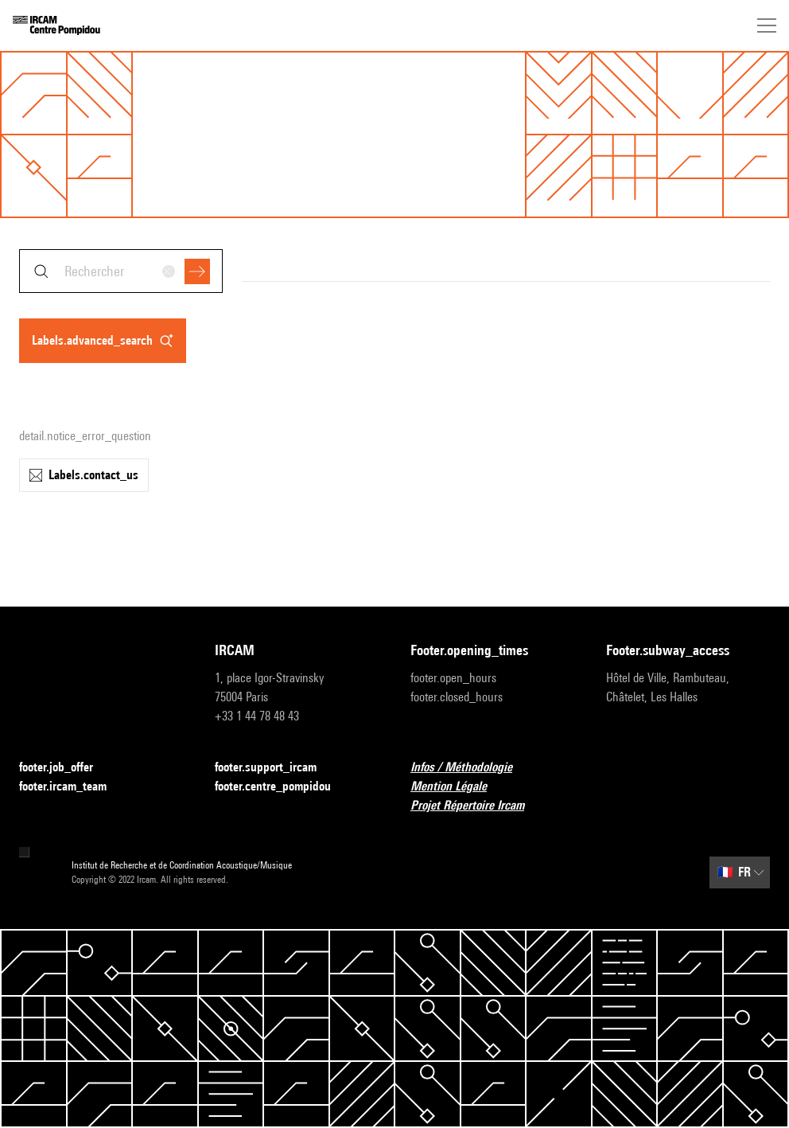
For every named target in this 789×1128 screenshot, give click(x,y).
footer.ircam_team (72, 787)
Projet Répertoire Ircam (476, 806)
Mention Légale (458, 787)
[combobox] (121, 271)
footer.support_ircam (275, 767)
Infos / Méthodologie (470, 767)
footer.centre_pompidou (282, 787)
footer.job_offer (65, 767)
